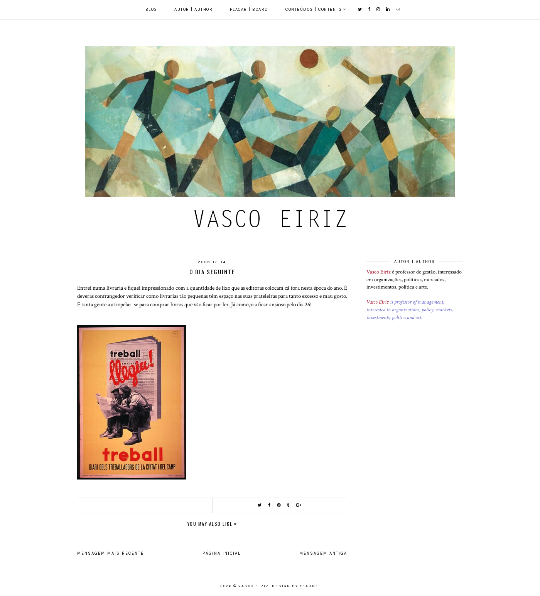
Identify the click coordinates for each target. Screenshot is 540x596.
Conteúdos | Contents (313, 9)
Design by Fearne (295, 586)
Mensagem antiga (323, 553)
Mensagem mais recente (110, 553)
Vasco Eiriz (378, 271)
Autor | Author (193, 9)
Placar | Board (249, 9)
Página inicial (221, 553)
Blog (151, 9)
